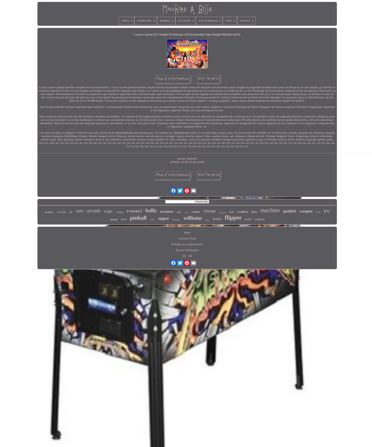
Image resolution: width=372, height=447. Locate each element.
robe (179, 212)
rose (231, 212)
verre (152, 219)
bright (108, 211)
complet (305, 211)
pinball (138, 218)
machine (270, 210)
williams (192, 218)
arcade (94, 210)
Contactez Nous (187, 238)
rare (80, 210)
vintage (209, 210)
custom (195, 211)
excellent (119, 212)
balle (248, 219)
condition (242, 211)
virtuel (113, 219)
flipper (233, 217)
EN (184, 256)
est (70, 212)
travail (134, 211)
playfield (222, 213)
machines (166, 211)
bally (151, 210)
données (176, 219)
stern (124, 219)
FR (190, 256)
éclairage (61, 212)
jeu (326, 210)
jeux (254, 211)
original (259, 219)
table (186, 213)
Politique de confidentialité (187, 244)
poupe (207, 220)
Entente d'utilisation (187, 250)
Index (187, 232)
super (163, 218)
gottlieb (289, 211)
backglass (49, 212)
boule (217, 219)
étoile (318, 212)
